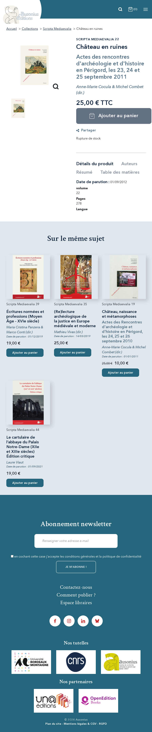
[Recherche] (120, 9)
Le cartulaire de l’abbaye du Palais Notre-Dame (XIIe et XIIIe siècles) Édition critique (22, 447)
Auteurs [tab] (129, 164)
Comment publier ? (76, 595)
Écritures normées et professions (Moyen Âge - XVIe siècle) (25, 316)
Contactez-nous (76, 587)
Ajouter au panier (25, 352)
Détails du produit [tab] (94, 164)
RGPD (103, 724)
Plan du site (53, 724)
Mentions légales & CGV (80, 724)
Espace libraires (76, 602)
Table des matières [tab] (120, 172)
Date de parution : (92, 182)
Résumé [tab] (84, 172)
